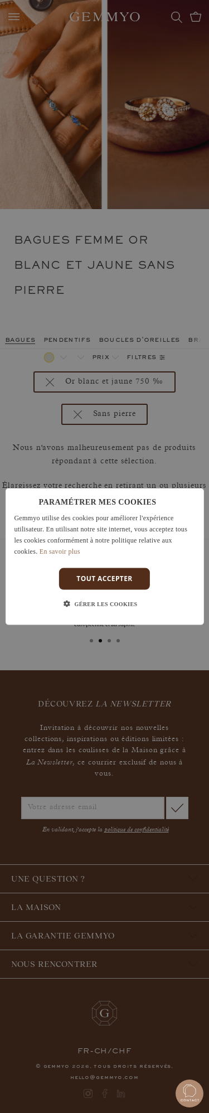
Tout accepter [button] (104, 578)
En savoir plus (60, 551)
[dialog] (104, 556)
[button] (105, 604)
